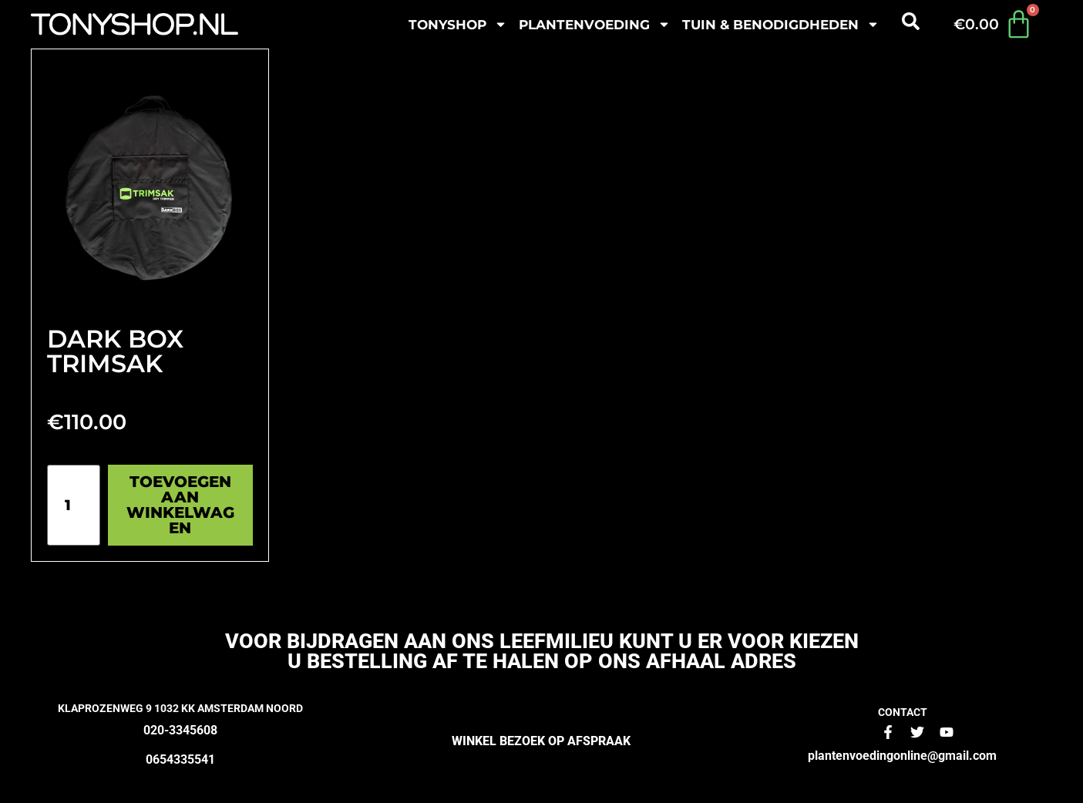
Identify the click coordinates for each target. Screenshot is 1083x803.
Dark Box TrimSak (115, 351)
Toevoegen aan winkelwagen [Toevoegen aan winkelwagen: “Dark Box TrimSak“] (180, 504)
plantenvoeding (595, 24)
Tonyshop (458, 24)
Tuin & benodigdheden (781, 24)
